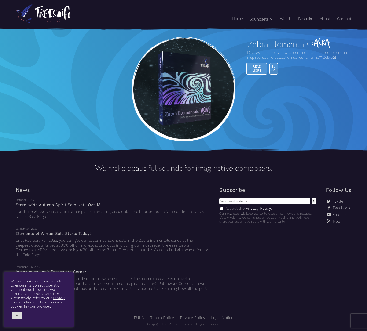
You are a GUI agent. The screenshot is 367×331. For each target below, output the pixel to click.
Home (237, 19)
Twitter (339, 201)
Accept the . (248, 208)
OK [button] (17, 315)
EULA (139, 318)
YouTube (340, 214)
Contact (344, 19)
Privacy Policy (258, 208)
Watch (285, 19)
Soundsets (259, 19)
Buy (274, 68)
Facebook (341, 208)
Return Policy (162, 318)
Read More (256, 68)
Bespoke (305, 19)
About (325, 19)
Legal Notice (222, 318)
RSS (336, 221)
